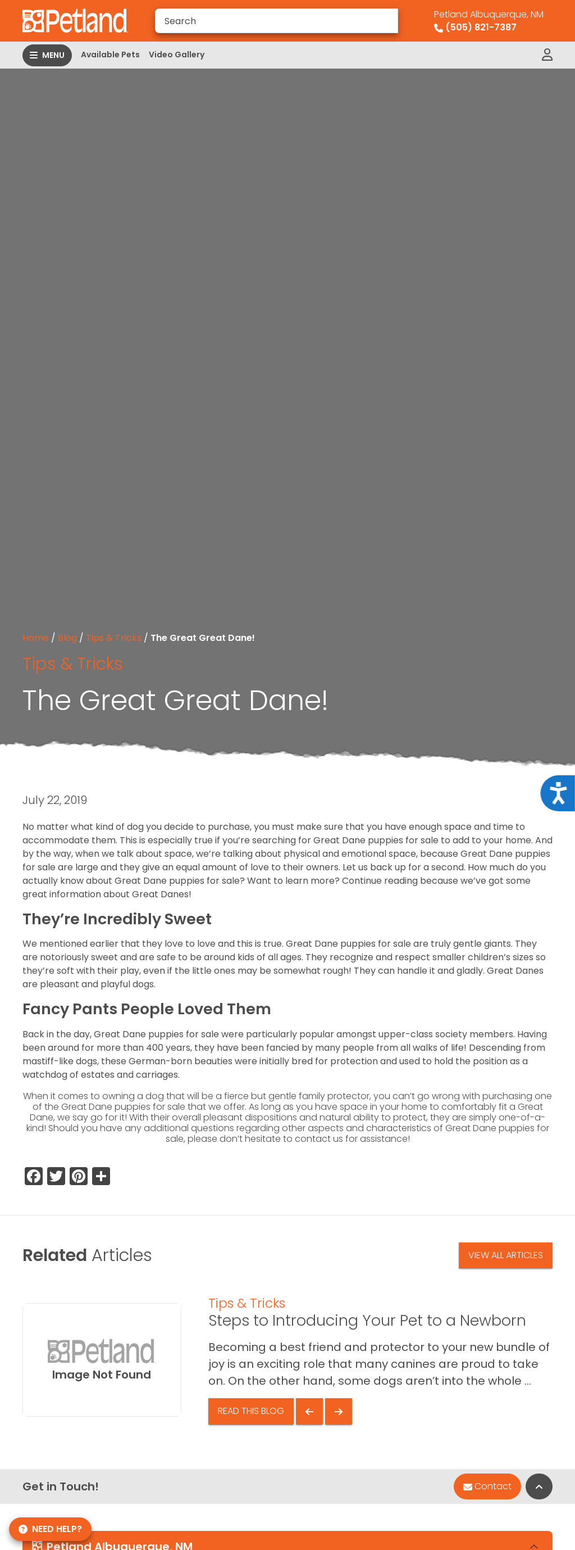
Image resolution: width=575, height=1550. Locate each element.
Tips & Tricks (114, 637)
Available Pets (110, 54)
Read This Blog (251, 1410)
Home (35, 637)
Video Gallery (176, 54)
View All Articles (505, 1255)
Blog (67, 637)
